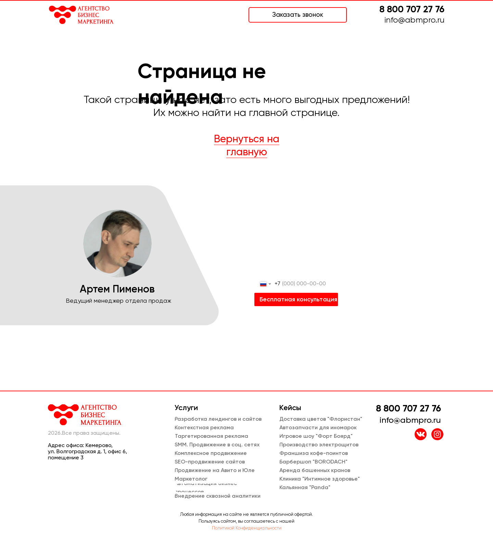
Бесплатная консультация (298, 300)
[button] (298, 15)
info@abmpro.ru (414, 20)
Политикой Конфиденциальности (246, 528)
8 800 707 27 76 (411, 9)
